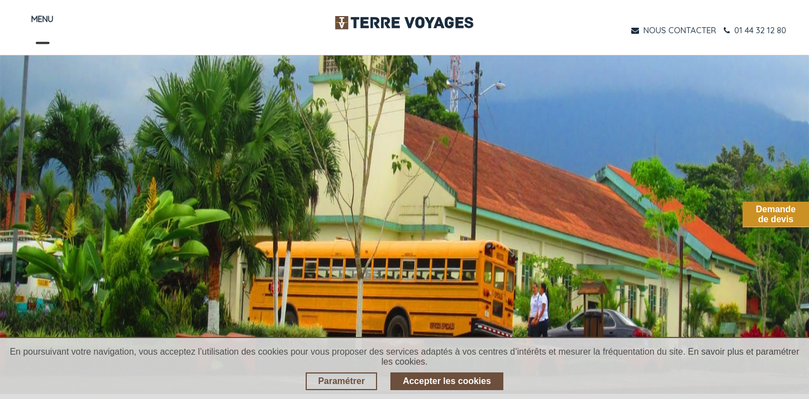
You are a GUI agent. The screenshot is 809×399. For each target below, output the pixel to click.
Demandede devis (776, 214)
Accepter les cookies (447, 381)
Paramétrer (341, 381)
